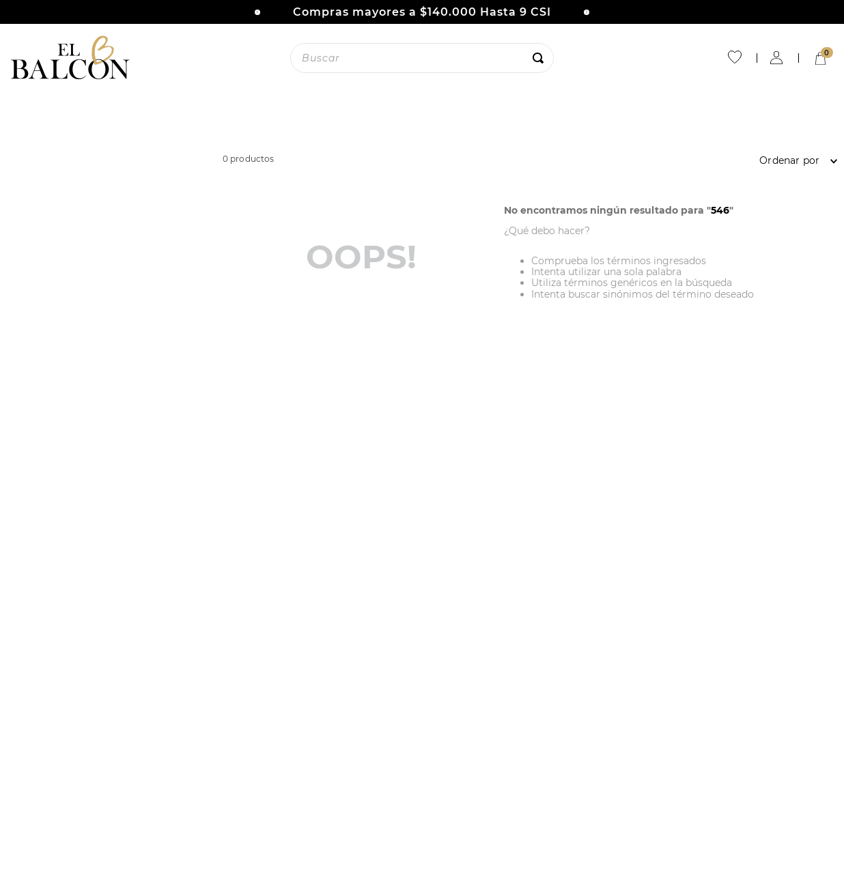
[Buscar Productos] (541, 58)
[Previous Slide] (257, 12)
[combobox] (422, 58)
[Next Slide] (586, 12)
